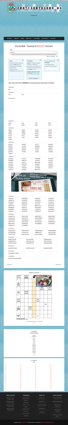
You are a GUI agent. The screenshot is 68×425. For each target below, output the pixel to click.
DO (51, 387)
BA (20, 372)
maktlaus (38, 205)
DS (20, 389)
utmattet (38, 209)
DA (35, 384)
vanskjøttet (30, 243)
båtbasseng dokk (57, 397)
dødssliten (25, 230)
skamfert (11, 209)
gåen (10, 123)
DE (20, 386)
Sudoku (22, 38)
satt (9, 125)
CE (50, 379)
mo (9, 89)
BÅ (35, 378)
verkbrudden (48, 243)
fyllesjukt (25, 232)
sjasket (50, 164)
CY (50, 383)
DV (50, 389)
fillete (24, 158)
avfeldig (37, 198)
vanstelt (11, 211)
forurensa (25, 220)
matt (49, 123)
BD (35, 372)
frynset (50, 158)
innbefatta (38, 232)
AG (50, 365)
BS (20, 376)
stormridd (38, 223)
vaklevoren (38, 234)
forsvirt (24, 202)
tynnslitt (11, 225)
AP (50, 368)
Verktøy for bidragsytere (34, 78)
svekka (50, 150)
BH (35, 373)
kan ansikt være (13, 253)
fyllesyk (51, 202)
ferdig (24, 144)
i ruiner (10, 204)
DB (50, 384)
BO (35, 375)
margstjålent (48, 248)
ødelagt (37, 74)
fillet (37, 144)
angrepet (25, 198)
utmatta (24, 167)
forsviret (11, 220)
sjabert (37, 164)
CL (50, 380)
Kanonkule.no (24, 422)
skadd (23, 133)
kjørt (10, 132)
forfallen (11, 218)
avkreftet (11, 216)
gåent (37, 130)
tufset (24, 151)
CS (5, 383)
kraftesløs (51, 232)
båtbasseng (41, 397)
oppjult (50, 162)
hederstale (41, 412)
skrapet (10, 166)
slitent (24, 166)
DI (50, 386)
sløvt (37, 135)
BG (20, 373)
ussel (10, 139)
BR (5, 376)
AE (20, 365)
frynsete (38, 202)
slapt (10, 135)
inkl (23, 123)
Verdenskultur (34, 336)
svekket (31, 74)
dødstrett (38, 216)
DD (5, 386)
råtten (37, 148)
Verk (34, 342)
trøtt (37, 137)
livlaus (50, 160)
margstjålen (12, 243)
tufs (34, 74)
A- (5, 364)
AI (20, 367)
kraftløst (25, 221)
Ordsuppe (16, 38)
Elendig (34, 72)
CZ (5, 384)
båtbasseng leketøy (57, 401)
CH (20, 380)
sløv (23, 125)
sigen (50, 132)
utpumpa (37, 167)
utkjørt (10, 167)
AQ (5, 369)
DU (35, 389)
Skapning (34, 351)
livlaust (24, 205)
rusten (24, 148)
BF (5, 373)
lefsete (37, 160)
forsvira (11, 202)
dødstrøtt (51, 216)
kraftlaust (12, 234)
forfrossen (39, 230)
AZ (5, 372)
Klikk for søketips (51, 56)
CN (5, 382)
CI (35, 380)
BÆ (51, 378)
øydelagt (51, 211)
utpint (37, 151)
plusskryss (26, 411)
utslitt (50, 167)
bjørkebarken (42, 408)
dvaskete (24, 200)
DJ (5, 387)
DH (35, 386)
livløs (24, 146)
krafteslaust (30, 248)
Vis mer (33, 355)
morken (37, 146)
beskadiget (11, 230)
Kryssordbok (37, 38)
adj (9, 94)
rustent (24, 164)
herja (50, 130)
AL (50, 367)
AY (50, 371)
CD (35, 379)
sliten (37, 150)
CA (20, 379)
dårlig (10, 144)
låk (23, 94)
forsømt (37, 158)
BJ (5, 375)
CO (20, 382)
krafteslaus (30, 241)
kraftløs (51, 204)
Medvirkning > (58, 264)
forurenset (12, 232)
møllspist (11, 223)
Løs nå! (34, 322)
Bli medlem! (52, 38)
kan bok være (12, 248)
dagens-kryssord (26, 397)
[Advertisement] (34, 25)
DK (20, 387)
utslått (10, 169)
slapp (38, 72)
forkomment (52, 230)
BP (50, 375)
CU (20, 383)
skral (37, 133)
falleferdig (30, 239)
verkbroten (52, 234)
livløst (10, 162)
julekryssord (26, 402)
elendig (10, 158)
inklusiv (37, 204)
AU (5, 371)
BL (20, 375)
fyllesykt (51, 220)
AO (35, 368)
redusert (38, 207)
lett (28, 404)
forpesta (51, 200)
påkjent (10, 164)
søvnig (10, 151)
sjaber (50, 148)
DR (5, 389)
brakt (10, 130)
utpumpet (51, 209)
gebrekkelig (48, 239)
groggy (50, 144)
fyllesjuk (38, 220)
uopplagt (25, 209)
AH (5, 367)
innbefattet (12, 241)
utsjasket (25, 225)
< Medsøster (9, 264)
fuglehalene (42, 401)
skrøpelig (25, 223)
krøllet (24, 160)
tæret (50, 137)
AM (5, 368)
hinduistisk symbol (41, 404)
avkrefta (51, 198)
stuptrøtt (51, 223)
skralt (24, 150)
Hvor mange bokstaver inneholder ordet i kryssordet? (51, 65)
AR (20, 369)
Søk (56, 52)
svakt (50, 135)
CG (5, 380)
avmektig (11, 200)
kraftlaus (11, 221)
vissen (10, 153)
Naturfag (33, 352)
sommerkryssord (26, 413)
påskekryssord (26, 409)
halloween (26, 400)
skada (10, 133)
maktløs (37, 162)
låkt (36, 123)
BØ (5, 379)
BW (51, 376)
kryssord (24, 404)
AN (20, 368)
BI (50, 373)
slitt (23, 135)
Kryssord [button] (9, 38)
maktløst (51, 205)
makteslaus (25, 234)
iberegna (24, 204)
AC (50, 364)
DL (35, 387)
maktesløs (38, 221)
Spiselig (34, 341)
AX (35, 371)
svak (28, 74)
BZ (20, 378)
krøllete (11, 205)
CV (35, 383)
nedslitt (24, 207)
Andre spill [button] (28, 38)
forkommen (38, 218)
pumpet (10, 148)
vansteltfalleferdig (14, 258)
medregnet (51, 221)
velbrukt (24, 211)
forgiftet (25, 218)
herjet (10, 146)
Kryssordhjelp (45, 38)
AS (35, 369)
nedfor (50, 146)
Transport (34, 348)
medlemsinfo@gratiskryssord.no (47, 422)
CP (35, 382)
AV (20, 371)
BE (50, 372)
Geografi (33, 335)
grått (23, 130)
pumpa (37, 132)
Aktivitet (34, 339)
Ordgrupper (34, 345)
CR (50, 382)
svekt (10, 137)
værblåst (38, 211)
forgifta (37, 200)
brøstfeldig (12, 239)
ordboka (34, 69)
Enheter (34, 349)
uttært (50, 151)
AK (35, 367)
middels (25, 406)
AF (35, 365)
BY (5, 378)
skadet (10, 150)
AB (35, 364)
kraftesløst (48, 241)
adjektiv (11, 198)
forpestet (51, 218)
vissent (24, 169)
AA (20, 364)
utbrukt (50, 166)
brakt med (25, 216)
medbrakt (11, 207)
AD (5, 365)
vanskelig (26, 415)
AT (50, 369)
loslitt (24, 162)
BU (35, 376)
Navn (34, 338)
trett (23, 137)
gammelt (11, 160)
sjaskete (51, 207)
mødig (23, 132)
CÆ (20, 384)
